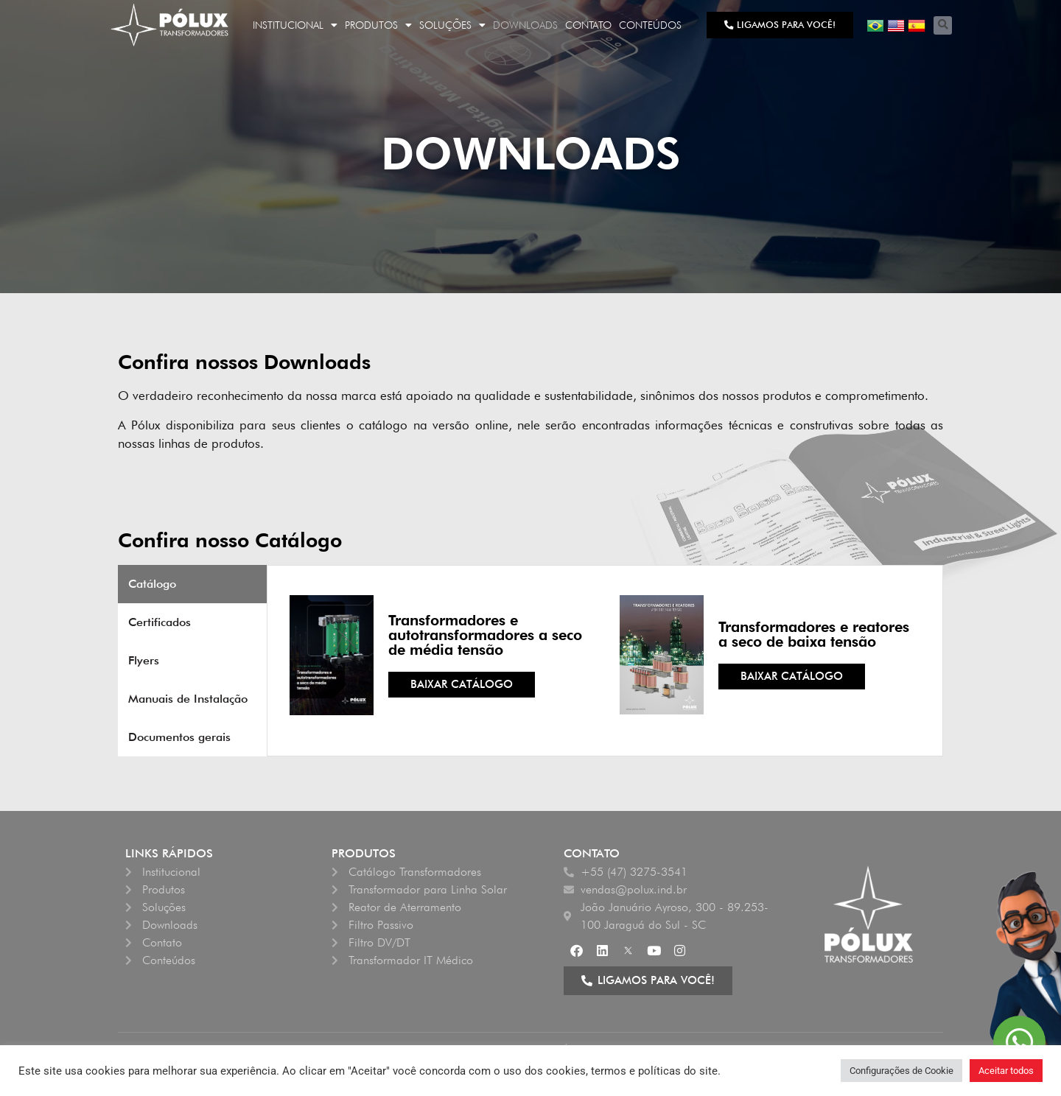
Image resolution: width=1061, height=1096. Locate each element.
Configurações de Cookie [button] (901, 1070)
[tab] (192, 584)
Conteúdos (650, 25)
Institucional (295, 25)
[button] (943, 25)
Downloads (525, 25)
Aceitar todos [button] (1006, 1070)
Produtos (378, 25)
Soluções (452, 25)
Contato (588, 25)
